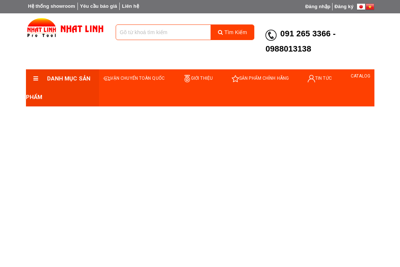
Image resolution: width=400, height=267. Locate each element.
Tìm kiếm (232, 32)
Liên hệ (130, 6)
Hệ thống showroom (51, 6)
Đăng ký (343, 6)
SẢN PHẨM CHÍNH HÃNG (260, 78)
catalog (361, 76)
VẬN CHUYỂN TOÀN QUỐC (134, 78)
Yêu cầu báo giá (98, 6)
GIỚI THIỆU (198, 78)
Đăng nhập (317, 6)
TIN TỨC (320, 78)
